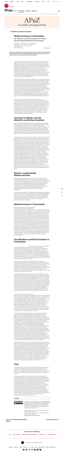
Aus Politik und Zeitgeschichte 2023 (27, 14)
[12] (47, 305)
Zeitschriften (9, 14)
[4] (14, 134)
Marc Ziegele (17, 44)
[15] (37, 417)
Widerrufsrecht (42, 459)
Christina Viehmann (18, 47)
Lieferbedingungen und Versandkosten (29, 459)
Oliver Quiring (24, 44)
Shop (5, 14)
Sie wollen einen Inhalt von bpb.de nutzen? (32, 440)
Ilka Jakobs (17, 43)
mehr (48, 1)
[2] (14, 96)
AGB (9, 459)
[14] (45, 382)
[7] (34, 166)
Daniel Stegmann (28, 45)
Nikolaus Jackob (25, 43)
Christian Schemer (18, 45)
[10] (14, 232)
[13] (14, 378)
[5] (20, 140)
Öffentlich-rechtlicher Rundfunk (38, 14)
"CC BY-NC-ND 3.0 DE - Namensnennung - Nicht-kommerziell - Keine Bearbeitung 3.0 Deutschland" (37, 428)
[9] (17, 213)
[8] (16, 168)
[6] (20, 148)
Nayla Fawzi (32, 44)
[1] (49, 80)
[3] (37, 102)
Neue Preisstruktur (16, 459)
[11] (29, 264)
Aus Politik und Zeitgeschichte (16, 14)
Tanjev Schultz (33, 43)
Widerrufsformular (51, 459)
